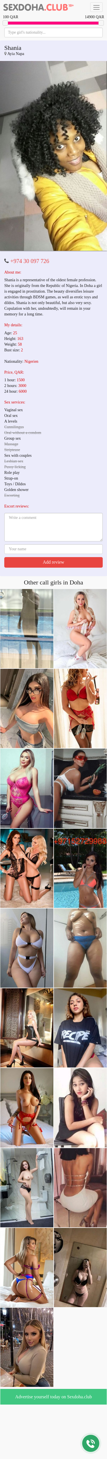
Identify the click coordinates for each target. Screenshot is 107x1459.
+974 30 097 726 (29, 261)
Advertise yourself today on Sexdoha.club (53, 1396)
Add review (53, 562)
